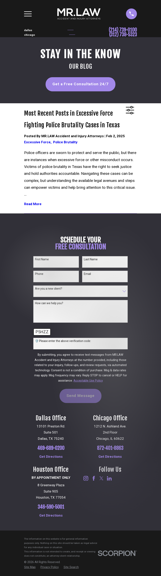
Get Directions (51, 457)
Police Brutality (65, 142)
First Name (42, 259)
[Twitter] (101, 478)
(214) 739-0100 (123, 30)
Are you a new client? (48, 288)
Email (87, 273)
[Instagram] (85, 478)
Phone (39, 273)
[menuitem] (30, 567)
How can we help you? (49, 303)
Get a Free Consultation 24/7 (80, 84)
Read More (33, 204)
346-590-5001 (51, 507)
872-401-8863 (110, 448)
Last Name (91, 259)
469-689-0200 (50, 448)
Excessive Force (38, 142)
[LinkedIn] (109, 478)
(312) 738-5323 (123, 34)
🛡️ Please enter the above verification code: (63, 341)
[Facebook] (93, 478)
